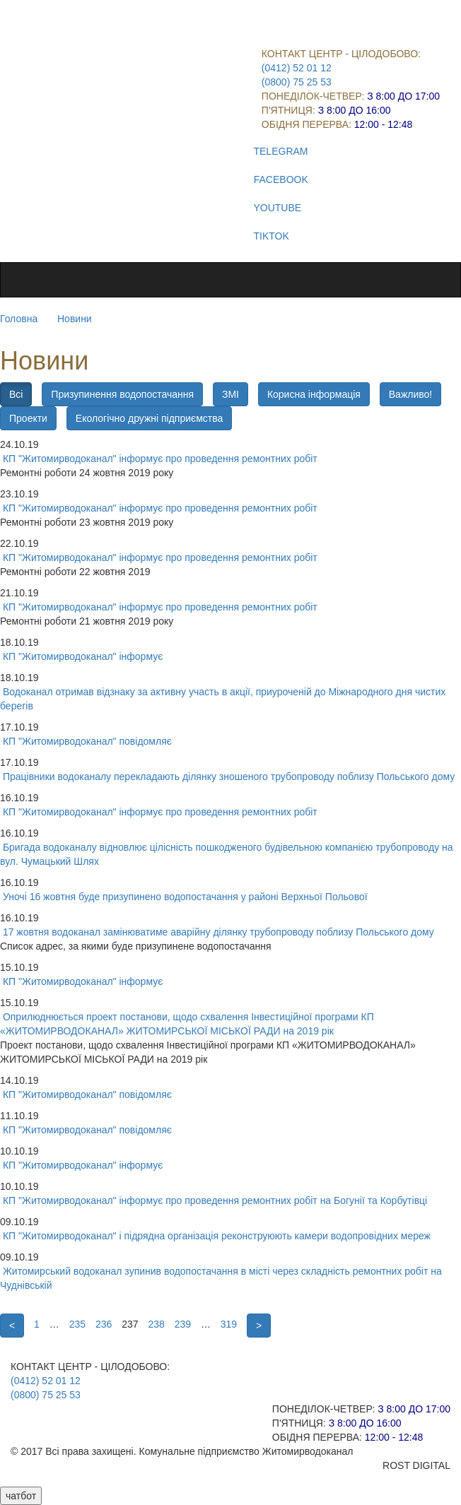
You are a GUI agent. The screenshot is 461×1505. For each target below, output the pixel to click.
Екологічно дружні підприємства (149, 418)
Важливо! (410, 394)
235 (77, 1324)
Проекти (28, 418)
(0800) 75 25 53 (297, 82)
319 (229, 1324)
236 (103, 1324)
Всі (16, 394)
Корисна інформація (314, 394)
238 (156, 1324)
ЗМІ (230, 394)
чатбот (21, 1495)
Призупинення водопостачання (122, 394)
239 (183, 1324)
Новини (74, 318)
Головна (18, 318)
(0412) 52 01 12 (297, 67)
